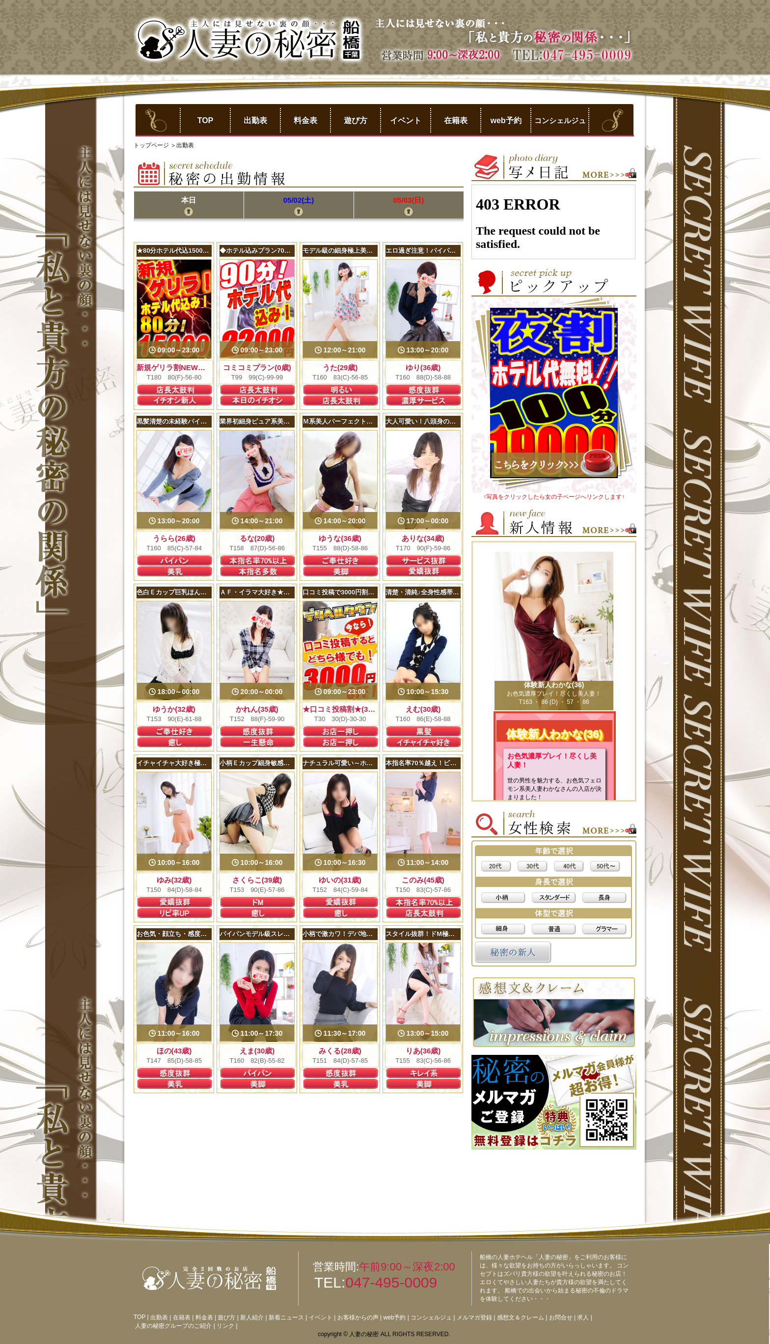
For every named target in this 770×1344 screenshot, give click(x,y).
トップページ (152, 145)
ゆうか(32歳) (174, 709)
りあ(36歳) (423, 1051)
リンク (225, 1325)
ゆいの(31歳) (340, 880)
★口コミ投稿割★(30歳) (342, 709)
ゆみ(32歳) (174, 880)
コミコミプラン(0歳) (257, 367)
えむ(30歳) (423, 709)
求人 (583, 1317)
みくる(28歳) (340, 1051)
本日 (188, 200)
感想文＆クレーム (520, 1317)
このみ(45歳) (423, 880)
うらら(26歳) (174, 538)
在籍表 (456, 120)
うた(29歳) (340, 367)
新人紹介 (252, 1317)
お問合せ (561, 1317)
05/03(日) (408, 200)
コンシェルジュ (560, 120)
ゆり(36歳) (423, 367)
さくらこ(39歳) (257, 880)
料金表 (305, 120)
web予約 (505, 120)
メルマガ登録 (474, 1317)
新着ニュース (286, 1317)
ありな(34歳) (423, 538)
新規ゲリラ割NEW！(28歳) (181, 367)
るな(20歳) (257, 538)
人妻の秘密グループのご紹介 (173, 1325)
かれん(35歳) (257, 709)
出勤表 (255, 120)
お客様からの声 (358, 1317)
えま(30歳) (257, 1051)
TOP (205, 120)
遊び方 (355, 120)
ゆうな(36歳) (340, 538)
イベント (405, 120)
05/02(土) (298, 200)
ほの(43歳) (174, 1051)
